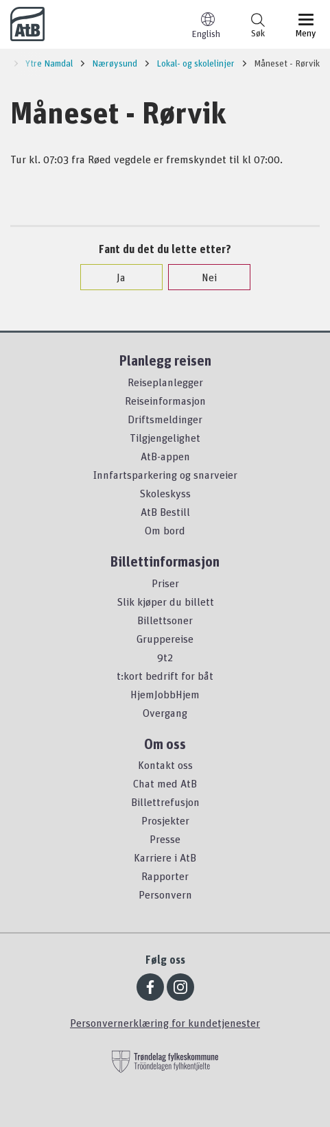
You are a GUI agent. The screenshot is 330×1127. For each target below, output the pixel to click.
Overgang (165, 713)
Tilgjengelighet (165, 437)
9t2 (165, 657)
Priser (165, 583)
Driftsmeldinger (165, 419)
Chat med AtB (165, 783)
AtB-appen (165, 456)
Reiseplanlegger (165, 382)
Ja (114, 277)
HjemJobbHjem (165, 694)
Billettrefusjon (165, 802)
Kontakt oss (165, 765)
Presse (165, 839)
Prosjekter (165, 820)
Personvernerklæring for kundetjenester (165, 1023)
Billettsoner (165, 620)
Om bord (165, 530)
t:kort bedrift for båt (165, 676)
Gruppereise (165, 638)
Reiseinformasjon (165, 400)
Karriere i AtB (165, 857)
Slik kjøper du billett (165, 601)
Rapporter (165, 876)
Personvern (165, 894)
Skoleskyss (165, 493)
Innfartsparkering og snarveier (165, 475)
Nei (202, 277)
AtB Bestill (165, 512)
